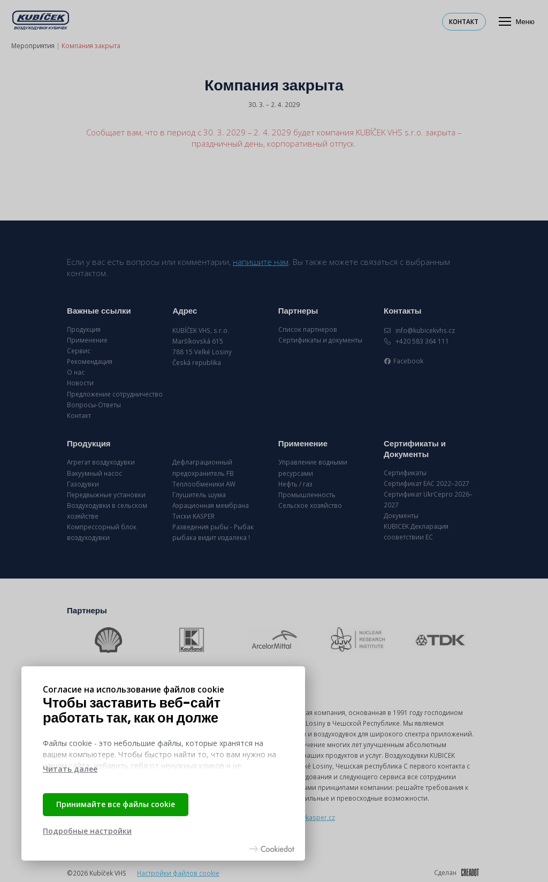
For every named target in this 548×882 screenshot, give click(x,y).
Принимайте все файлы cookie (115, 804)
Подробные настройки (87, 831)
